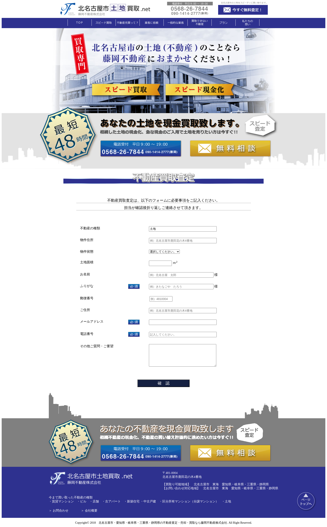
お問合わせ (60, 510)
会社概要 (91, 510)
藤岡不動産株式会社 (214, 522)
